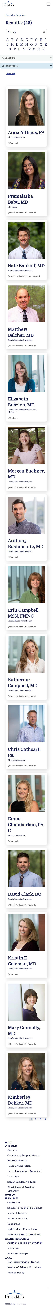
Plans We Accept (17, 1253)
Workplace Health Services (23, 1234)
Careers (12, 1149)
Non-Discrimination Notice (23, 1261)
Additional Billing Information (24, 1242)
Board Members (17, 1160)
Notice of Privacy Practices (24, 1267)
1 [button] (31, 1119)
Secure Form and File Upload (24, 1207)
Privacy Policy (15, 1272)
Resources (13, 1223)
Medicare (13, 1248)
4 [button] (45, 1119)
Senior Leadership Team (21, 1181)
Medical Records (17, 1213)
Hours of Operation (19, 1165)
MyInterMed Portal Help (22, 1229)
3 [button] (40, 1119)
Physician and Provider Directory (21, 1189)
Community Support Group (23, 1155)
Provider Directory (16, 15)
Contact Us (14, 1202)
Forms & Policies (17, 1218)
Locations (13, 1176)
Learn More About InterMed (24, 1171)
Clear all (10, 73)
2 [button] (35, 1119)
